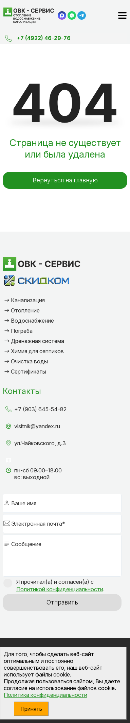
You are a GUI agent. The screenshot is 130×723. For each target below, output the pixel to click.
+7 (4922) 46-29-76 (44, 38)
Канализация (28, 300)
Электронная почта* (38, 523)
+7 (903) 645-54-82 (40, 409)
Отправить (62, 602)
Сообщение (26, 544)
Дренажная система (37, 341)
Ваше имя (23, 503)
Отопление (25, 310)
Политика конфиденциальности (45, 694)
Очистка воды (29, 361)
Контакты (22, 391)
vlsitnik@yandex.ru (37, 426)
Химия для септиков (37, 351)
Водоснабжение (32, 320)
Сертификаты (28, 371)
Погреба (22, 330)
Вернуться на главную (65, 180)
